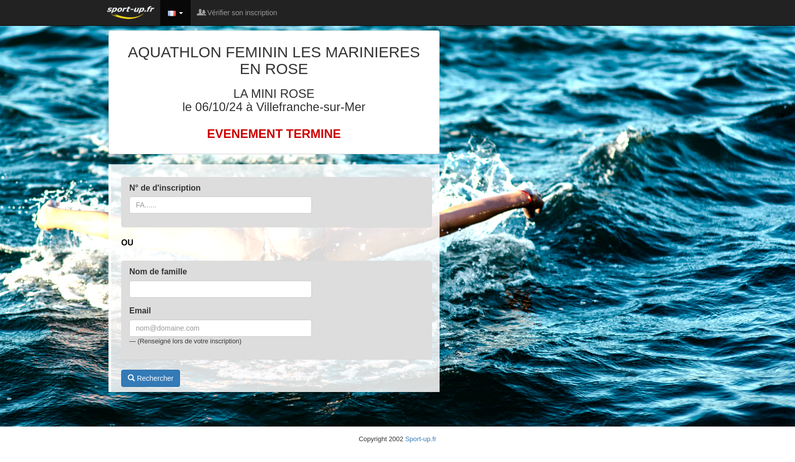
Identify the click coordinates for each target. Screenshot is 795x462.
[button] (175, 12)
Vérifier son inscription (237, 13)
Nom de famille (158, 271)
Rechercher (150, 378)
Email (140, 310)
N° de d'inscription (165, 188)
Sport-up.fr (420, 439)
